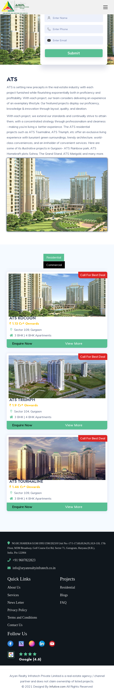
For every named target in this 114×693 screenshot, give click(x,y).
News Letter (15, 602)
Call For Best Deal (92, 275)
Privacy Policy (17, 610)
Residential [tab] (53, 257)
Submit (74, 53)
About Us (13, 587)
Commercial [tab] (54, 265)
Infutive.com (57, 686)
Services (13, 595)
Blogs (64, 595)
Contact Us (15, 625)
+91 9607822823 (24, 560)
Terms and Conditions (22, 617)
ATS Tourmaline (26, 481)
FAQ (63, 602)
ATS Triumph (22, 400)
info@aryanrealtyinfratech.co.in (34, 568)
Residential (67, 587)
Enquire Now (22, 343)
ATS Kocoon (22, 318)
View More (73, 343)
